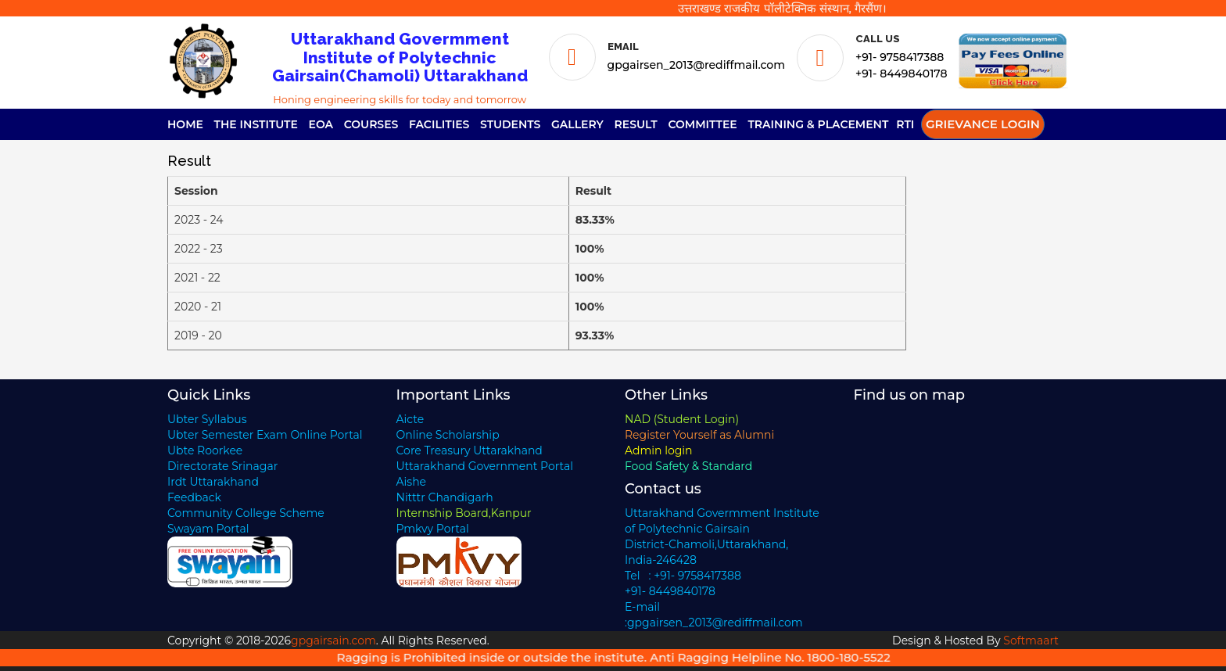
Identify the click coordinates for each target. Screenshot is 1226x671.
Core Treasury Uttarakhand (469, 450)
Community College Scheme (245, 513)
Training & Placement (817, 124)
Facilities (439, 124)
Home (185, 124)
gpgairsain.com (333, 640)
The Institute (256, 124)
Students (510, 124)
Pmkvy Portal (432, 529)
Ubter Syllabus (206, 419)
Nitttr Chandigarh (444, 497)
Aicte (410, 419)
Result (636, 124)
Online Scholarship (448, 435)
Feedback (194, 497)
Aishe (411, 482)
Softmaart (1031, 640)
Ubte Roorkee (204, 450)
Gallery (577, 124)
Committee (702, 124)
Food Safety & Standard (688, 466)
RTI (905, 124)
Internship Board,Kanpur (464, 513)
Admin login (659, 450)
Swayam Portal (208, 529)
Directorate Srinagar (222, 466)
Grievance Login (983, 124)
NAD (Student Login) (682, 419)
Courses (371, 124)
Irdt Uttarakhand (213, 482)
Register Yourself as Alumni (699, 435)
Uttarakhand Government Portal (485, 466)
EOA (321, 124)
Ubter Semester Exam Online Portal (265, 435)
